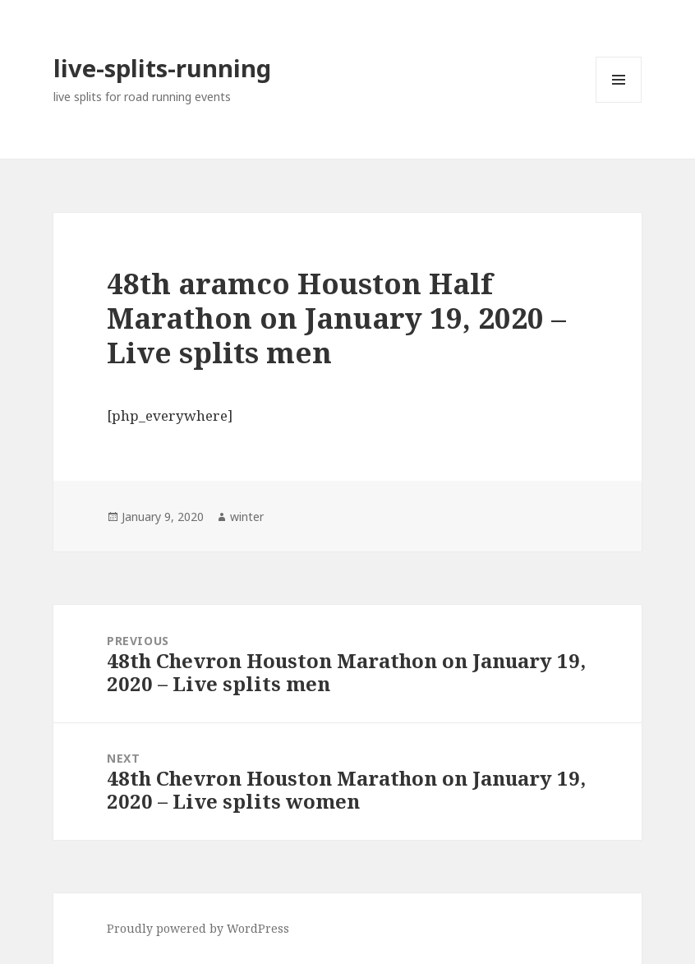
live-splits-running (162, 68)
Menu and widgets (619, 102)
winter (247, 516)
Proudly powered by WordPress (198, 928)
